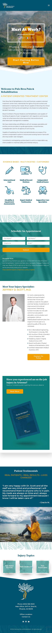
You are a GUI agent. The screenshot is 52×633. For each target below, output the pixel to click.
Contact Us (26, 617)
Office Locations (26, 614)
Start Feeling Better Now (26, 61)
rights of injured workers (36, 103)
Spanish (31, 38)
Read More (14, 391)
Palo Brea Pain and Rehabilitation (22, 629)
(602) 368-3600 (29, 604)
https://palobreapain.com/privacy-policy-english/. (18, 270)
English (23, 38)
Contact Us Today (39, 357)
